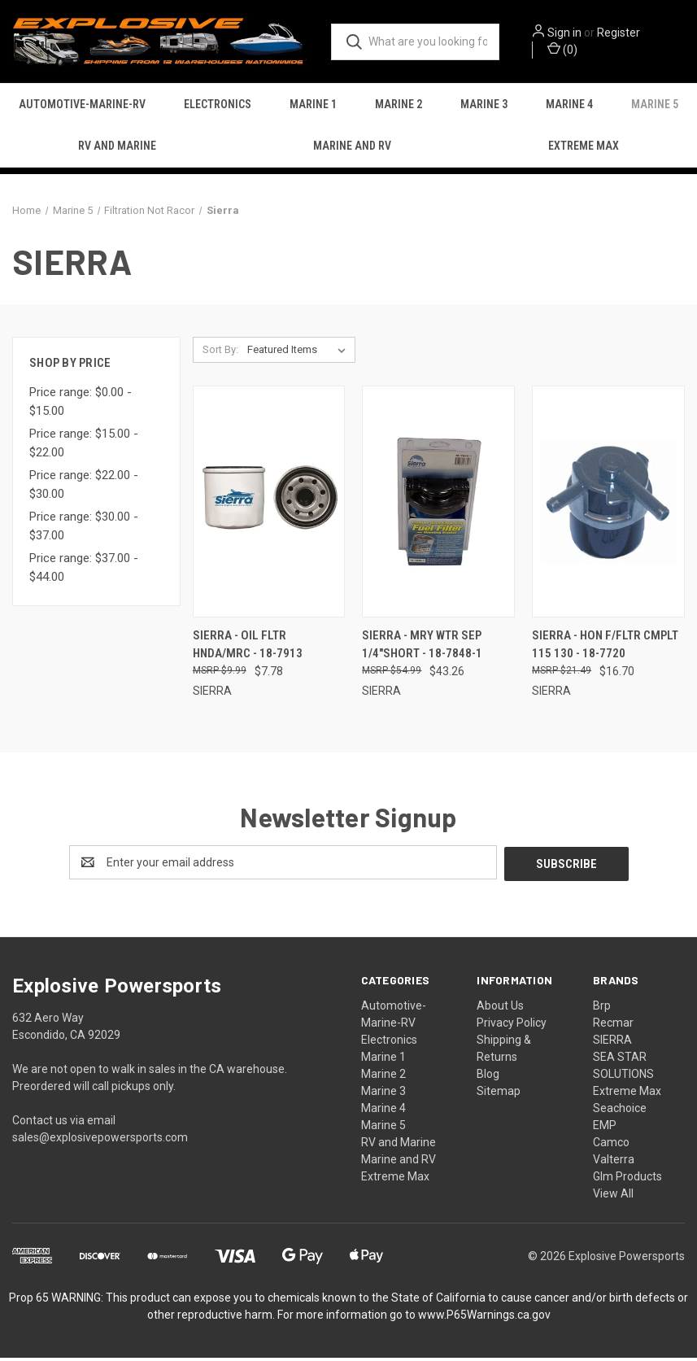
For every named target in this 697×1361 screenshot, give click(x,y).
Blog (488, 1077)
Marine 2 (398, 108)
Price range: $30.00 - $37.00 (83, 531)
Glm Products (627, 1179)
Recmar (613, 1025)
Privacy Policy (512, 1025)
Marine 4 (569, 108)
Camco (611, 1145)
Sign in (576, 34)
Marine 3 (484, 108)
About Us (500, 1008)
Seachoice (620, 1111)
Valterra (613, 1162)
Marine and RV (352, 149)
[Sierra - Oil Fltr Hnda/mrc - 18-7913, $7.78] (269, 506)
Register (629, 34)
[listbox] (300, 354)
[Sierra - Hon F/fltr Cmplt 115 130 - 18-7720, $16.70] (608, 506)
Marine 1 (313, 108)
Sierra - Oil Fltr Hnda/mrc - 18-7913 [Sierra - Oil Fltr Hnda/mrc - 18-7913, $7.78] (248, 649)
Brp (602, 1008)
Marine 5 (383, 1128)
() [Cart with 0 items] (574, 50)
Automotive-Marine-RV (82, 108)
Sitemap (499, 1094)
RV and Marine (117, 149)
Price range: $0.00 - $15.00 (80, 407)
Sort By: (220, 354)
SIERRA (612, 1042)
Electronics (217, 108)
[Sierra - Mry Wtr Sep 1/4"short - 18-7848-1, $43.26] (438, 506)
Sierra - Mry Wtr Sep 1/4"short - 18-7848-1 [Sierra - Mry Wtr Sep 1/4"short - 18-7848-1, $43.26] (422, 649)
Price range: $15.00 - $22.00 (83, 448)
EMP (604, 1128)
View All (613, 1196)
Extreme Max (395, 1179)
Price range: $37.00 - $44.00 (83, 573)
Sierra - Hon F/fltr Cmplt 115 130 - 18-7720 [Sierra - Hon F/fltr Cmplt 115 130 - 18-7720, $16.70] (605, 649)
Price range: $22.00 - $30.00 (83, 490)
